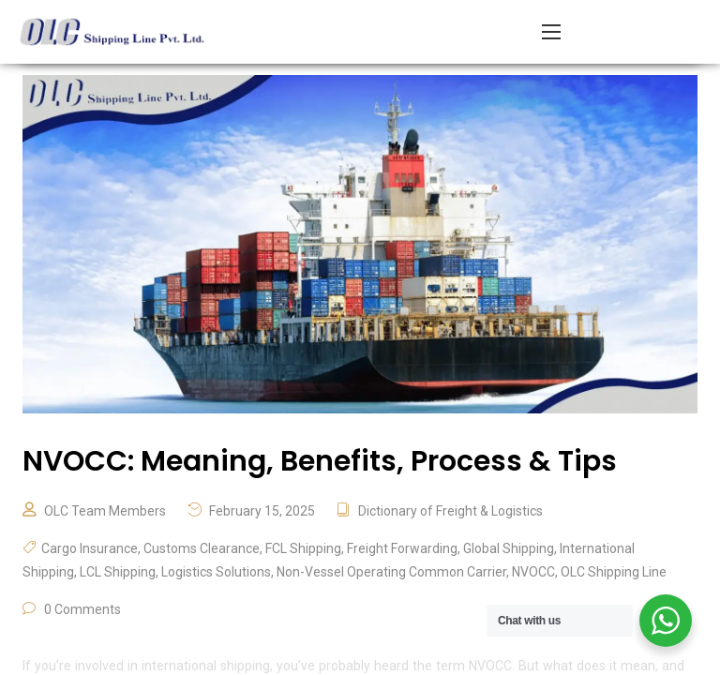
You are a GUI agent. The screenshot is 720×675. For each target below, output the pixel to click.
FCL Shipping (303, 548)
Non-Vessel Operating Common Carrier (391, 571)
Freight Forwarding (402, 548)
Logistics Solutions (216, 571)
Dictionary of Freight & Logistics (450, 510)
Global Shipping (508, 548)
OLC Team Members (105, 510)
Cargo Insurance (89, 548)
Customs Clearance (201, 548)
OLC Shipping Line (614, 571)
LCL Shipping (118, 571)
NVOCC (533, 571)
